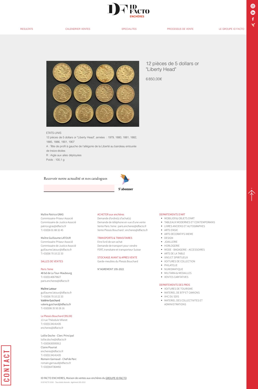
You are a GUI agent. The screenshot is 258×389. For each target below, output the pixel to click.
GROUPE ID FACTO (116, 378)
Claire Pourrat (49, 347)
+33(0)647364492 (51, 367)
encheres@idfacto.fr (136, 230)
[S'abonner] (123, 189)
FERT (100, 249)
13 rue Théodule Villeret (54, 320)
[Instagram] (253, 6)
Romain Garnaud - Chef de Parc (59, 359)
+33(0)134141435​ (51, 324)
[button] (129, 29)
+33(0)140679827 (51, 277)
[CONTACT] (6, 365)
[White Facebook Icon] (253, 19)
